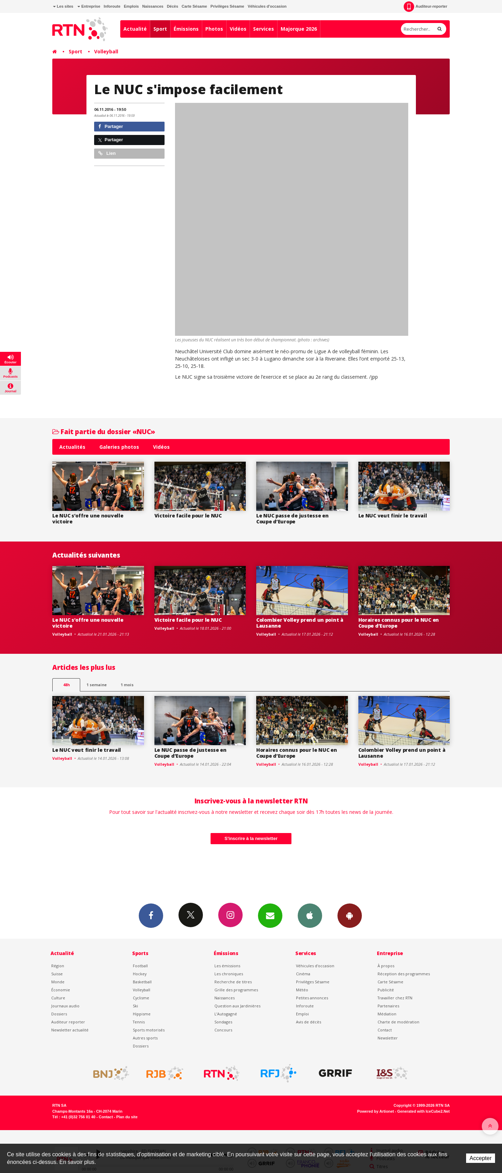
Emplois (131, 6)
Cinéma (303, 973)
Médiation (387, 1014)
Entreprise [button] (88, 6)
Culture (58, 998)
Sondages (223, 1022)
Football (140, 965)
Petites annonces (312, 998)
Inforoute (112, 6)
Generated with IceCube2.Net (423, 1111)
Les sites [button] (63, 6)
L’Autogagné (225, 1014)
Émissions (186, 28)
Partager (110, 126)
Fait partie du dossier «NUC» (103, 431)
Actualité (135, 28)
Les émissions (227, 965)
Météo (302, 989)
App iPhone (310, 915)
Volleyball (106, 51)
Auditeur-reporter (425, 6)
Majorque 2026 (299, 28)
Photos (214, 28)
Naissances (152, 6)
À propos (386, 965)
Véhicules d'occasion (267, 6)
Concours (223, 1030)
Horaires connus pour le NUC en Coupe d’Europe (398, 622)
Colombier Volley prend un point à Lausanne (299, 622)
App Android (349, 915)
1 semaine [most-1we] (96, 684)
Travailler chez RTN (395, 998)
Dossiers (59, 1014)
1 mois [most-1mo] (127, 684)
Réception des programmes (404, 973)
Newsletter (388, 1038)
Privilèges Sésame (227, 6)
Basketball (142, 981)
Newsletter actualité (70, 1030)
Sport (160, 28)
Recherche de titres (233, 981)
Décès (172, 6)
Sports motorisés (149, 1030)
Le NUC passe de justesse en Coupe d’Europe (292, 518)
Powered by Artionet (375, 1111)
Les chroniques (228, 973)
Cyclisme (141, 998)
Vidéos (238, 28)
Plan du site (126, 1117)
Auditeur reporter (68, 1022)
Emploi (302, 1014)
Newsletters (270, 915)
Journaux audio (65, 1006)
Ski (135, 1006)
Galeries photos (119, 447)
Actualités (72, 447)
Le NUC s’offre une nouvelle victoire (87, 518)
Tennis (139, 1022)
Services (263, 28)
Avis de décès (308, 1022)
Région (57, 965)
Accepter (481, 1158)
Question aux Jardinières (237, 1006)
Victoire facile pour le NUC (188, 515)
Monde (57, 981)
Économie (60, 989)
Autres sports (145, 1038)
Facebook (151, 915)
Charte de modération (398, 1022)
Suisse (57, 973)
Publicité (386, 989)
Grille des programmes (236, 989)
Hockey (139, 973)
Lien (107, 153)
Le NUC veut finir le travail (392, 515)
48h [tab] (66, 684)
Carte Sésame (194, 6)
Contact (385, 1030)
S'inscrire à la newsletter (251, 838)
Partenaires (388, 1006)
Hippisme (142, 1014)
